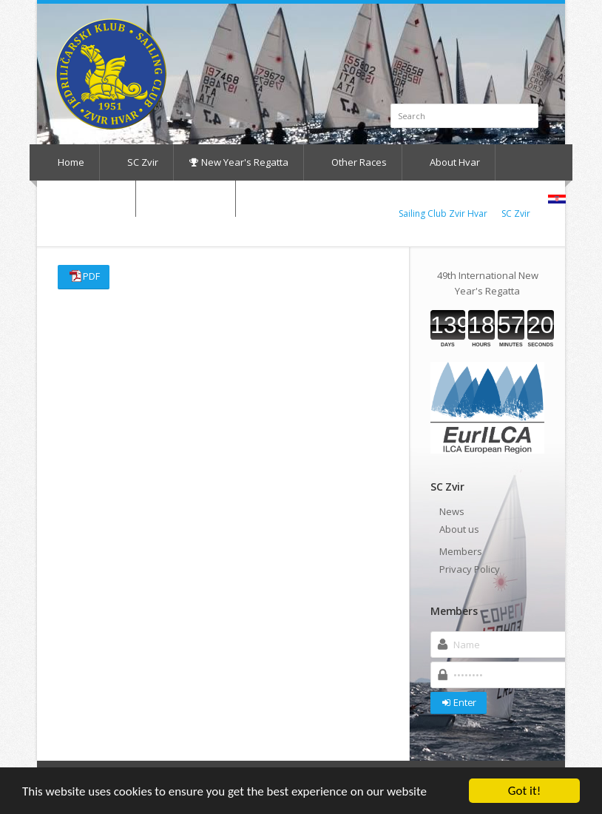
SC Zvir (135, 162)
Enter (458, 702)
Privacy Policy (469, 569)
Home (64, 162)
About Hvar (448, 162)
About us (459, 529)
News (451, 511)
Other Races (352, 162)
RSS (536, 27)
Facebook (519, 27)
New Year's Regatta (238, 162)
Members (460, 551)
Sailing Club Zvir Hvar (443, 213)
